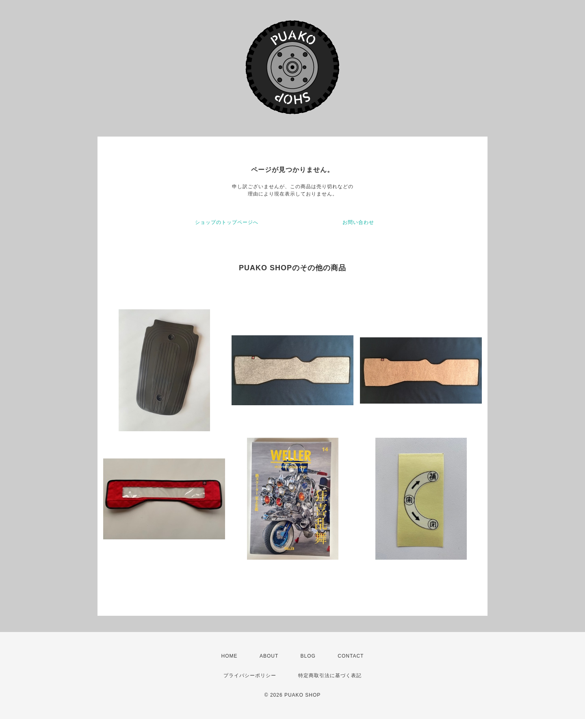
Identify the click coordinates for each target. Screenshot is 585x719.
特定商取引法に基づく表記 (330, 675)
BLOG (308, 656)
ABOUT (269, 656)
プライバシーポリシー (249, 675)
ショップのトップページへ (226, 222)
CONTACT (351, 656)
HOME (229, 656)
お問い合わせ (358, 222)
